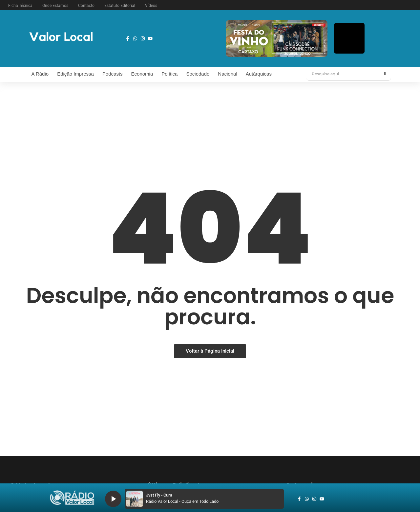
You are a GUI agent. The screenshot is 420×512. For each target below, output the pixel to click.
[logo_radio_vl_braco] (72, 498)
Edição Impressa (75, 74)
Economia (142, 74)
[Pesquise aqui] (342, 74)
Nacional (227, 74)
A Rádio (40, 74)
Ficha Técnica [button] (20, 5)
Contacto (86, 5)
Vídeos (151, 5)
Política (169, 74)
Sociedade (197, 74)
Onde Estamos (55, 5)
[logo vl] (61, 37)
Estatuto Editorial (119, 5)
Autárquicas (259, 74)
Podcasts (112, 74)
